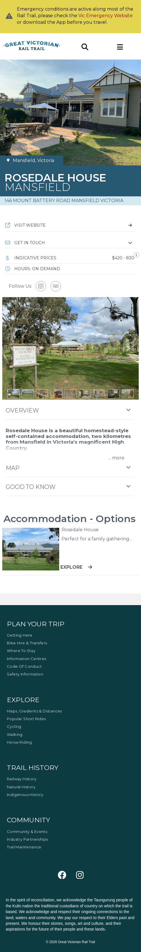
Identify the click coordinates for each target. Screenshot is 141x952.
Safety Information (25, 674)
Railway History (21, 779)
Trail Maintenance (24, 847)
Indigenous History (25, 794)
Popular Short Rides (26, 718)
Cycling (14, 726)
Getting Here (20, 635)
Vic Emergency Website (105, 15)
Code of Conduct (24, 666)
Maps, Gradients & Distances (34, 711)
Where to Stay (21, 650)
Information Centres (26, 658)
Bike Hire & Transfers (27, 643)
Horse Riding (19, 742)
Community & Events (27, 831)
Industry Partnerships (27, 839)
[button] (70, 243)
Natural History (21, 787)
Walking (15, 734)
